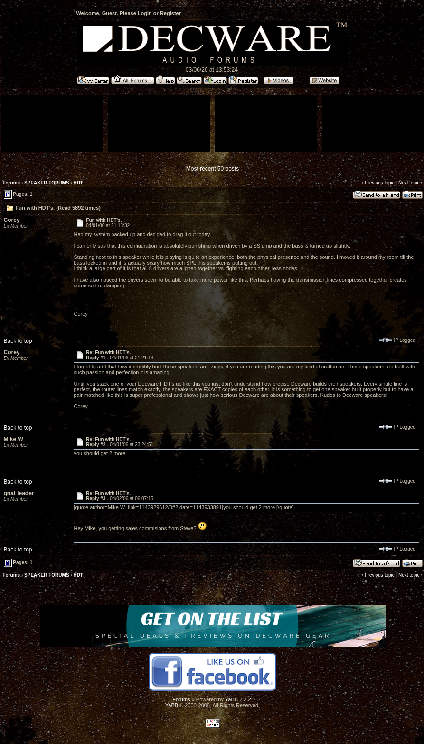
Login (145, 13)
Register (170, 13)
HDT (78, 182)
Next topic (408, 182)
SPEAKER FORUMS (46, 182)
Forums (11, 182)
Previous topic (380, 182)
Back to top (18, 341)
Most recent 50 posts (212, 168)
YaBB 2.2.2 (238, 699)
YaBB (171, 705)
